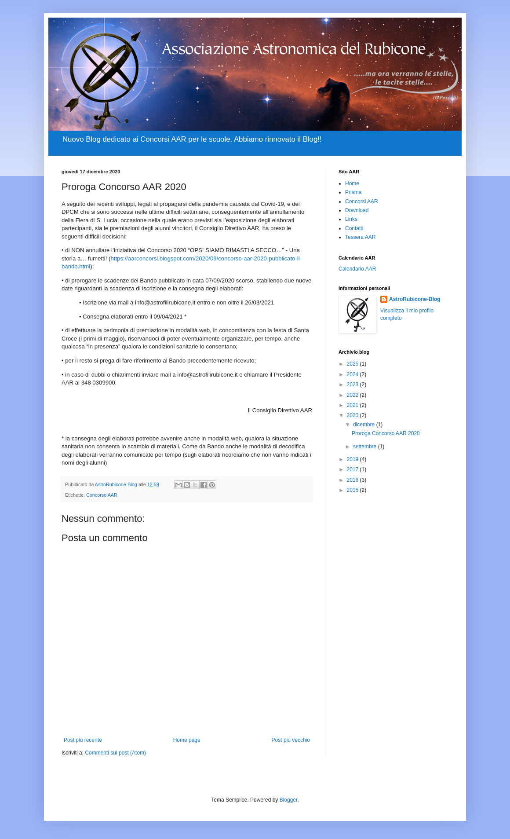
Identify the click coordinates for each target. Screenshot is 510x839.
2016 (353, 480)
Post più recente (83, 740)
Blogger (289, 800)
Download (356, 210)
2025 (353, 364)
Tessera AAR (360, 237)
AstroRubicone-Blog (415, 299)
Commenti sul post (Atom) (115, 753)
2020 (353, 415)
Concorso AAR (101, 495)
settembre (365, 446)
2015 (353, 490)
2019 (353, 459)
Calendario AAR (357, 269)
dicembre (364, 424)
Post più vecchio (291, 740)
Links (351, 219)
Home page (186, 740)
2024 (353, 374)
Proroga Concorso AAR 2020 (386, 433)
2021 (353, 405)
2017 (353, 469)
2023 (353, 384)
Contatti (354, 228)
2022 (353, 395)
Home (352, 183)
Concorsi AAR (361, 201)
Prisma (353, 192)
